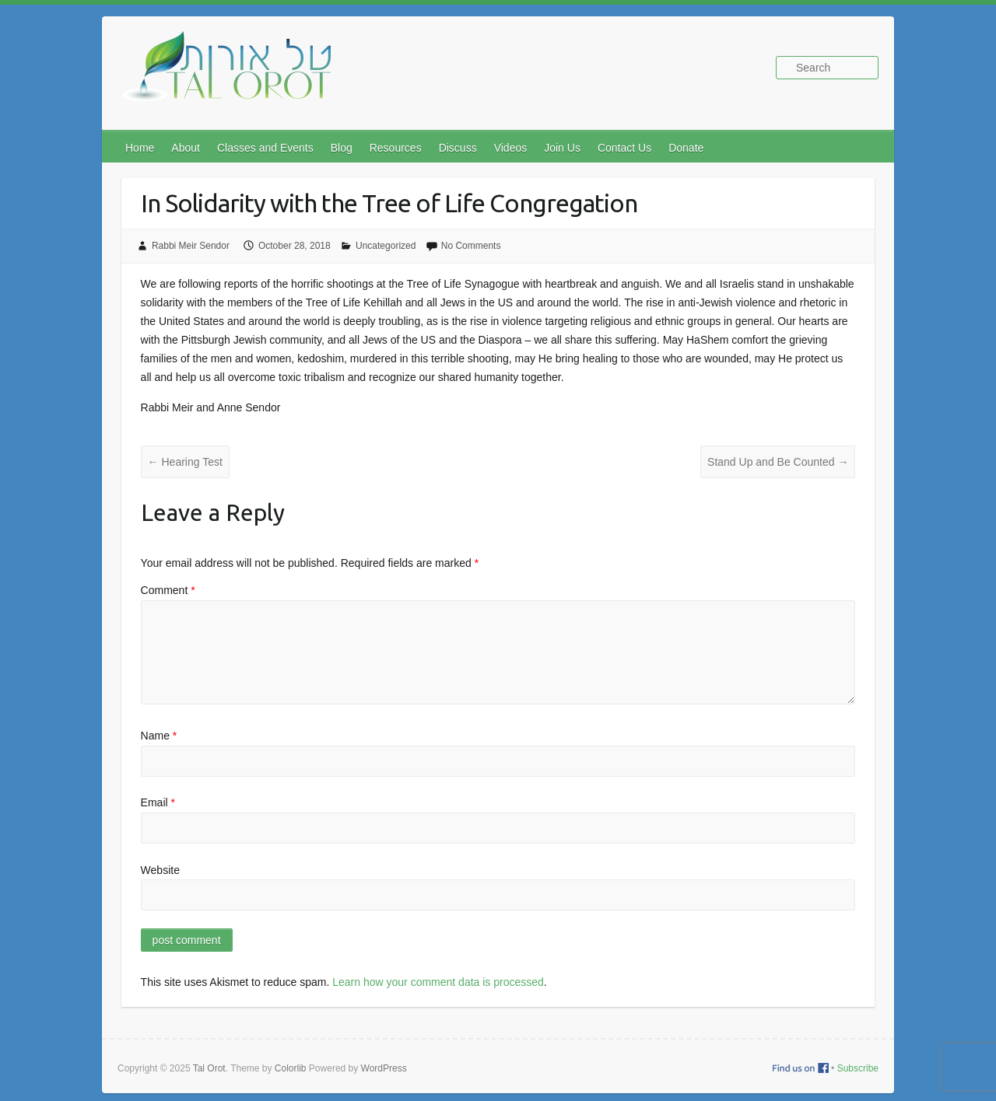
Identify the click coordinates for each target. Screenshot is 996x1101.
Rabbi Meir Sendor (191, 245)
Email (158, 802)
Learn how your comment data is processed (438, 982)
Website (160, 870)
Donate (685, 148)
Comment (168, 590)
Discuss (458, 148)
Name (159, 735)
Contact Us (624, 148)
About (185, 148)
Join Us (562, 148)
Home (139, 148)
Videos (511, 148)
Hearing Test (185, 462)
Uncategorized (386, 245)
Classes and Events (265, 148)
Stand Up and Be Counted (777, 462)
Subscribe (858, 1068)
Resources (396, 148)
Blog (341, 148)
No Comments (471, 245)
